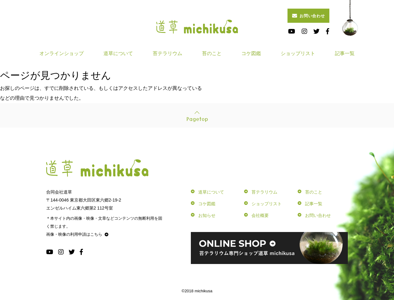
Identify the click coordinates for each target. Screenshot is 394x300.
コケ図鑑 (251, 53)
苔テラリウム (167, 53)
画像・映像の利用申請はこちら (77, 234)
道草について (118, 53)
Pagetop (197, 118)
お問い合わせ (308, 15)
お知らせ (206, 215)
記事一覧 (345, 53)
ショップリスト (298, 53)
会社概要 (260, 215)
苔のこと (212, 53)
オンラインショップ (61, 53)
